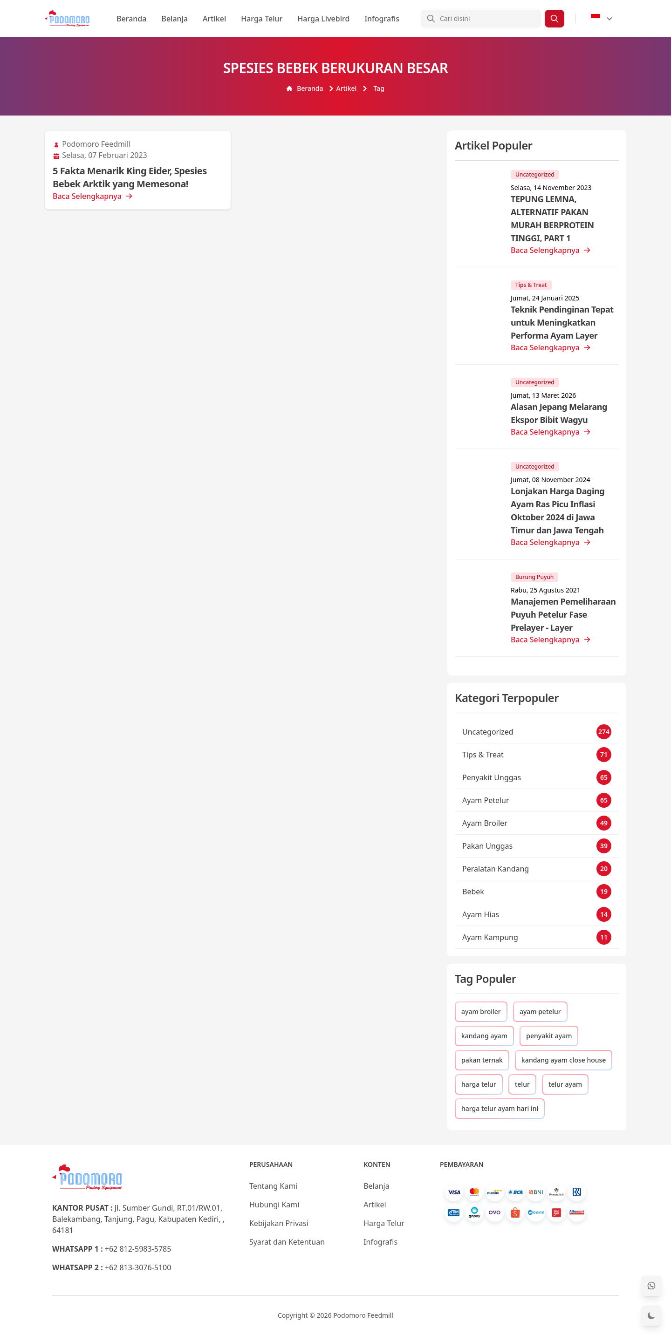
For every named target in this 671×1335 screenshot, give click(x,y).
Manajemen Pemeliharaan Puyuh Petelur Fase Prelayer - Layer (563, 614)
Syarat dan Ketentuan (287, 1242)
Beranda (131, 19)
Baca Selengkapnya (93, 196)
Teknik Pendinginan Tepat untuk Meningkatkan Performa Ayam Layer (562, 322)
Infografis (381, 19)
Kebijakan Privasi (278, 1223)
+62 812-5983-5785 (138, 1249)
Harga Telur (261, 19)
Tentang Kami (273, 1186)
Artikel (214, 19)
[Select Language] (602, 18)
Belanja (174, 19)
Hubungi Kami (274, 1204)
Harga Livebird (323, 19)
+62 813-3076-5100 (138, 1267)
